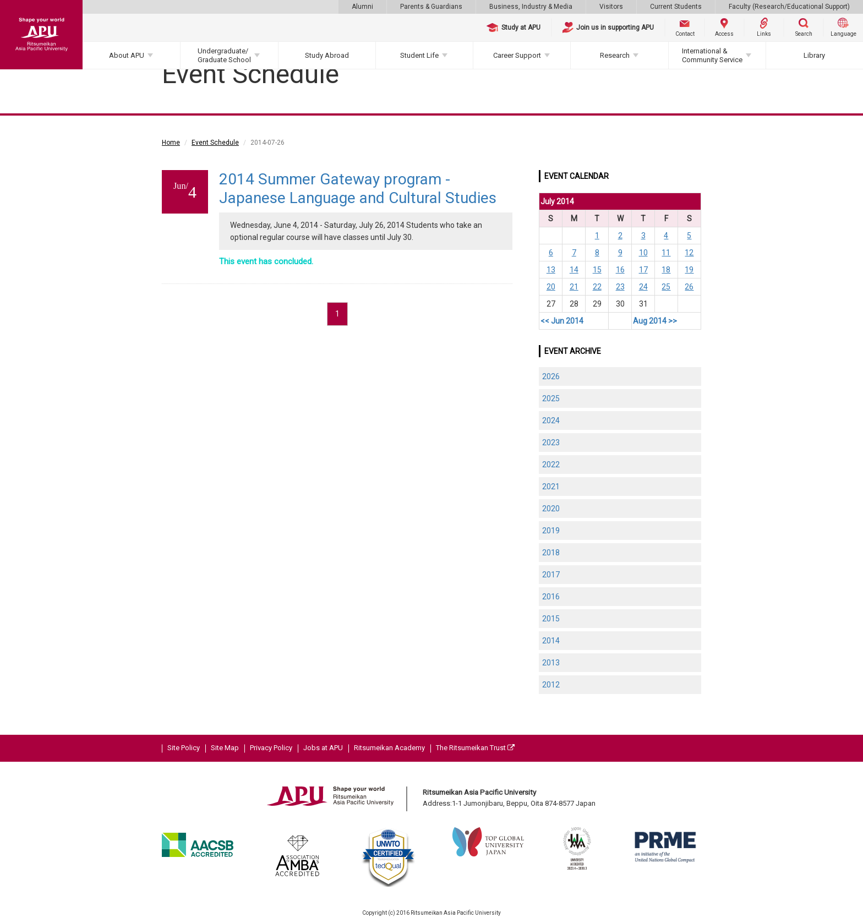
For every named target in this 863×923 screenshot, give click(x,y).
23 (620, 286)
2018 (551, 552)
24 (643, 286)
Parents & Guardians (431, 6)
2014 (551, 640)
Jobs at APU (323, 748)
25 (666, 286)
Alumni (362, 6)
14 (574, 269)
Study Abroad (327, 55)
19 (689, 269)
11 (666, 252)
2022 (551, 464)
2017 (551, 574)
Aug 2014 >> (655, 320)
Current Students (676, 6)
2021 (551, 486)
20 (551, 286)
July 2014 (557, 201)
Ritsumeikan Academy (389, 748)
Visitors (611, 6)
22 (597, 286)
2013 (551, 662)
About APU (126, 55)
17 (643, 269)
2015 (551, 618)
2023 (551, 442)
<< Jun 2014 (561, 320)
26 (689, 286)
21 (574, 286)
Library (814, 55)
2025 (551, 398)
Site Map (225, 748)
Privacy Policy (271, 748)
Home (171, 142)
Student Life (419, 55)
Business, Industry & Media (530, 6)
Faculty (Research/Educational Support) (789, 6)
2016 (551, 596)
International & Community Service (712, 55)
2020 (551, 508)
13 (551, 269)
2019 (551, 530)
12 (689, 252)
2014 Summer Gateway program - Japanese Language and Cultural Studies (357, 188)
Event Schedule (215, 142)
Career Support (517, 55)
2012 (551, 684)
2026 (551, 376)
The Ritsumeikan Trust (475, 748)
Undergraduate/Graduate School (224, 55)
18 (666, 269)
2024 (551, 420)
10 (643, 252)
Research (615, 55)
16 (620, 269)
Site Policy (183, 748)
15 (597, 269)
